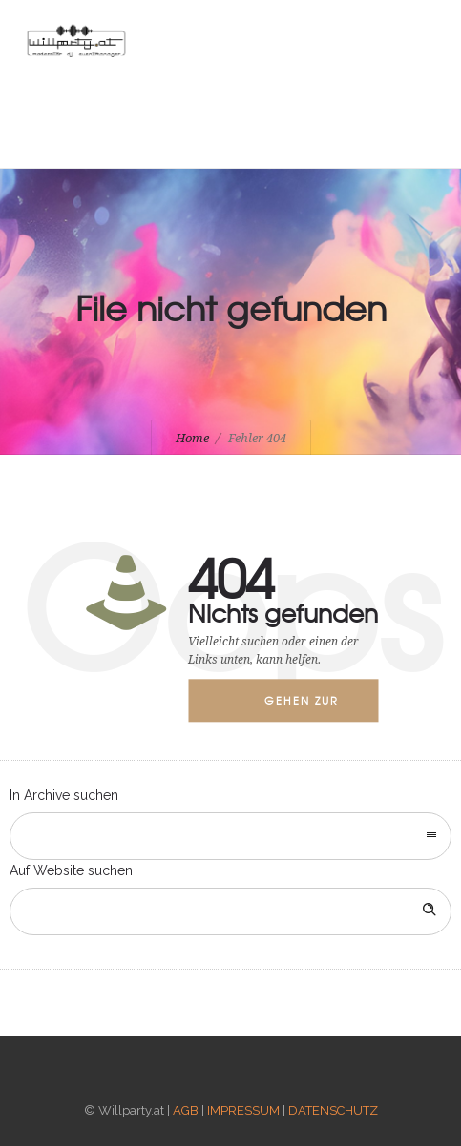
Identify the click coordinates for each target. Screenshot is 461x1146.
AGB (186, 1110)
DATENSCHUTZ (333, 1110)
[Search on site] (230, 911)
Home (192, 438)
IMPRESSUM (243, 1110)
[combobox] (230, 836)
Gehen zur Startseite (301, 708)
